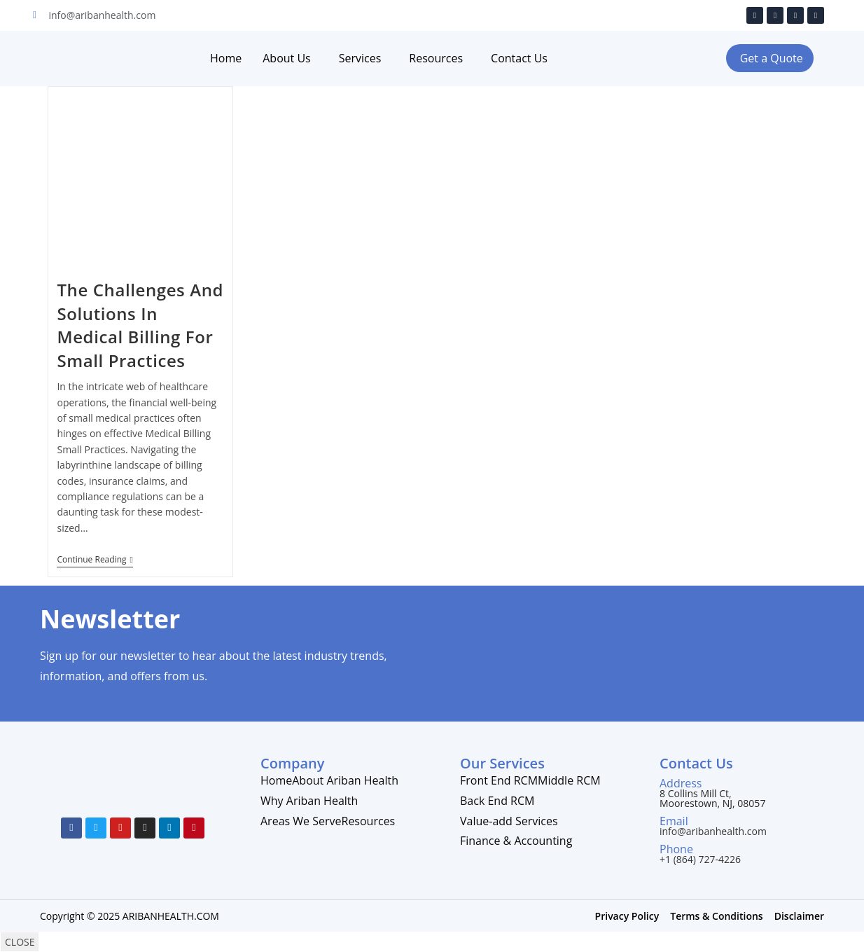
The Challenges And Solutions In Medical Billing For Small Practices (140, 325)
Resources (436, 58)
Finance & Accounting (516, 840)
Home (226, 58)
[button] (770, 58)
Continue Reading (94, 560)
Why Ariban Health (309, 800)
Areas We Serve (301, 821)
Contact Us (519, 58)
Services (360, 58)
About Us (287, 58)
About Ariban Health (345, 780)
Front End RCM (499, 780)
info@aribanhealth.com (713, 831)
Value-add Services (509, 821)
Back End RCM (497, 800)
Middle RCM (569, 780)
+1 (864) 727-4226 (700, 859)
